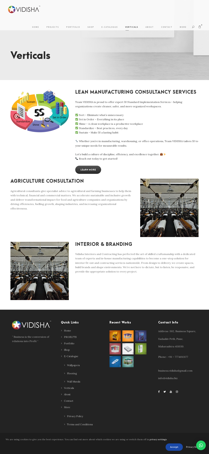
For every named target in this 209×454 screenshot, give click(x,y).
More (183, 27)
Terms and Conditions (80, 424)
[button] (201, 445)
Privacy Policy (75, 416)
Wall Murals (73, 381)
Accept (174, 447)
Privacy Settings (194, 447)
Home (35, 27)
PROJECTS (52, 27)
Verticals (131, 27)
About (149, 27)
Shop (90, 27)
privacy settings (158, 439)
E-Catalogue (109, 27)
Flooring (72, 373)
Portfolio (73, 27)
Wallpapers (73, 365)
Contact (166, 27)
